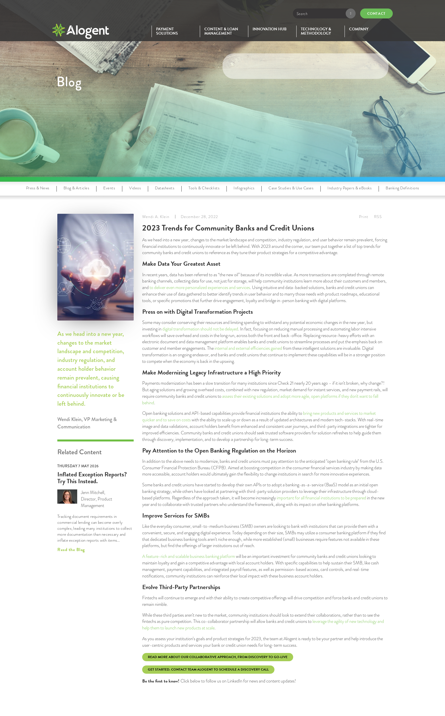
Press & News (37, 188)
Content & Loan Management (221, 31)
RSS (378, 216)
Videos (135, 188)
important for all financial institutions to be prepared (321, 498)
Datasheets (164, 188)
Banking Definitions (402, 188)
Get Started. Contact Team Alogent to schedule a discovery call (208, 669)
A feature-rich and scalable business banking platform (188, 556)
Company (358, 29)
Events (109, 188)
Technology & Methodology (316, 31)
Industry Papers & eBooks (349, 188)
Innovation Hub (270, 29)
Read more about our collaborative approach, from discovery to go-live (217, 657)
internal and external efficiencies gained (248, 348)
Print (363, 216)
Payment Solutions (167, 31)
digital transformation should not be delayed (200, 329)
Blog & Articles (76, 188)
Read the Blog (71, 549)
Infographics (244, 188)
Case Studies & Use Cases (290, 188)
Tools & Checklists (203, 188)
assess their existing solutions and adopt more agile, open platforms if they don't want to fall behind (260, 399)
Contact (376, 13)
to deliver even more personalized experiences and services (200, 287)
